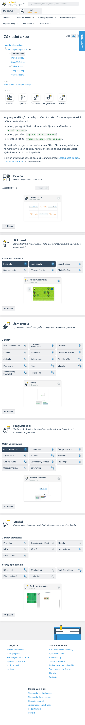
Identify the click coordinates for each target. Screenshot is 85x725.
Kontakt (31, 712)
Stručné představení (15, 649)
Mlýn (15, 549)
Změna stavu (17, 66)
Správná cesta (15, 270)
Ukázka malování (15, 449)
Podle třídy (44, 23)
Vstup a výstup (17, 70)
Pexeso (10, 99)
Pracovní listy (55, 657)
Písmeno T (42, 352)
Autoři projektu (13, 653)
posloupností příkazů (68, 157)
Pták (42, 365)
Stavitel (62, 99)
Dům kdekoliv (42, 569)
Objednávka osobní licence (40, 692)
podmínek (20, 160)
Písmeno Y (15, 365)
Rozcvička (15, 263)
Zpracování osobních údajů (40, 704)
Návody (52, 672)
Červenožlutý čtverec (42, 461)
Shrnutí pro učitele (57, 661)
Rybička (15, 352)
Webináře (53, 676)
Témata (6, 18)
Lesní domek (15, 555)
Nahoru (8, 225)
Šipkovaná (22, 99)
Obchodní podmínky (36, 700)
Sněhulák (70, 455)
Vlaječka (70, 365)
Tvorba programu (45, 18)
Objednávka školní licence (39, 696)
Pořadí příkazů (17, 58)
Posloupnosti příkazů (17, 49)
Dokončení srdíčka (70, 352)
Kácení (42, 549)
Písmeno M (42, 372)
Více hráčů (27, 23)
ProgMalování (49, 99)
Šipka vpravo (42, 359)
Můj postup (8, 11)
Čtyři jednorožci (70, 449)
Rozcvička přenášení (42, 542)
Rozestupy (70, 461)
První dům (15, 542)
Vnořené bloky (17, 75)
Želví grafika (36, 99)
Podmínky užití (34, 708)
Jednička (15, 359)
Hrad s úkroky (70, 549)
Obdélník (70, 345)
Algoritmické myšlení (14, 45)
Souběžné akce (18, 62)
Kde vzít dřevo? (15, 576)
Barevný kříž (42, 467)
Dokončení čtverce (15, 345)
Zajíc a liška (15, 455)
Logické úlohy (9, 23)
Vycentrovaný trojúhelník (15, 372)
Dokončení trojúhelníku (42, 344)
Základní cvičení (24, 18)
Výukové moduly (56, 653)
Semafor (42, 455)
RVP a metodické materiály (61, 649)
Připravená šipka (42, 270)
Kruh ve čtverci (15, 461)
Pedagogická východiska (18, 657)
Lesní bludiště (70, 263)
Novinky (10, 668)
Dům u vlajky (15, 569)
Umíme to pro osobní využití (61, 664)
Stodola (70, 542)
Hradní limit (42, 576)
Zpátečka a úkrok (70, 569)
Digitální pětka (70, 359)
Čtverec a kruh (42, 449)
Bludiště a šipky (70, 270)
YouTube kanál (13, 664)
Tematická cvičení (68, 18)
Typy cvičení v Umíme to (60, 668)
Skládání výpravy (15, 467)
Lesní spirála (42, 263)
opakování (9, 160)
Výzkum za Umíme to (16, 661)
